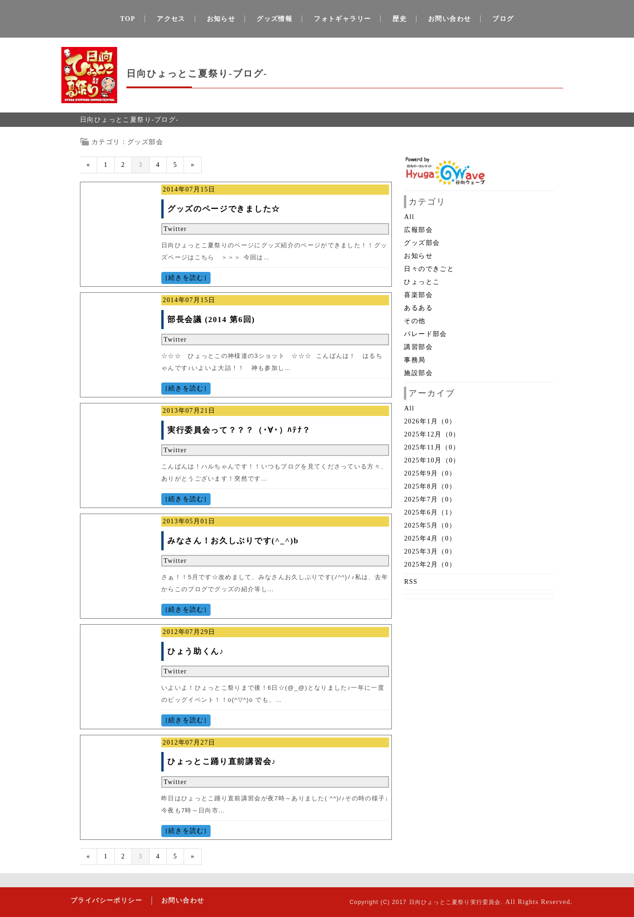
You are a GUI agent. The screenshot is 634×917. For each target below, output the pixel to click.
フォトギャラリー (342, 18)
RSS (410, 581)
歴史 (399, 18)
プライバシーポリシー (106, 900)
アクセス (171, 18)
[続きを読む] (185, 277)
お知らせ (221, 18)
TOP (128, 18)
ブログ (503, 18)
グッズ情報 (274, 18)
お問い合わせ (449, 18)
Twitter (175, 228)
